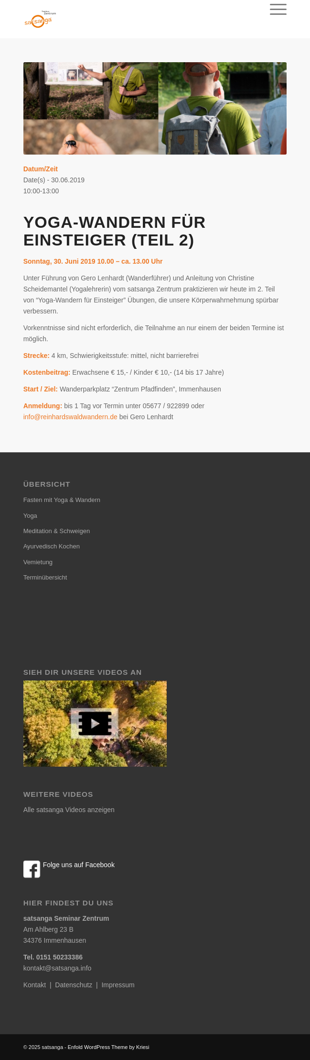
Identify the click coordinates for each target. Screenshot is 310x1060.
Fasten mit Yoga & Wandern (61, 499)
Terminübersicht (45, 577)
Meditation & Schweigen (56, 531)
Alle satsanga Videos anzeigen (69, 810)
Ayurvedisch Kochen (51, 546)
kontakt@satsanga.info (57, 968)
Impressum (117, 985)
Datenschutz (73, 985)
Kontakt (34, 985)
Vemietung (38, 562)
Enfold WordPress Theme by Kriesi (109, 1047)
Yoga (30, 515)
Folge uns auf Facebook (79, 865)
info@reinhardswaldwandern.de (70, 417)
